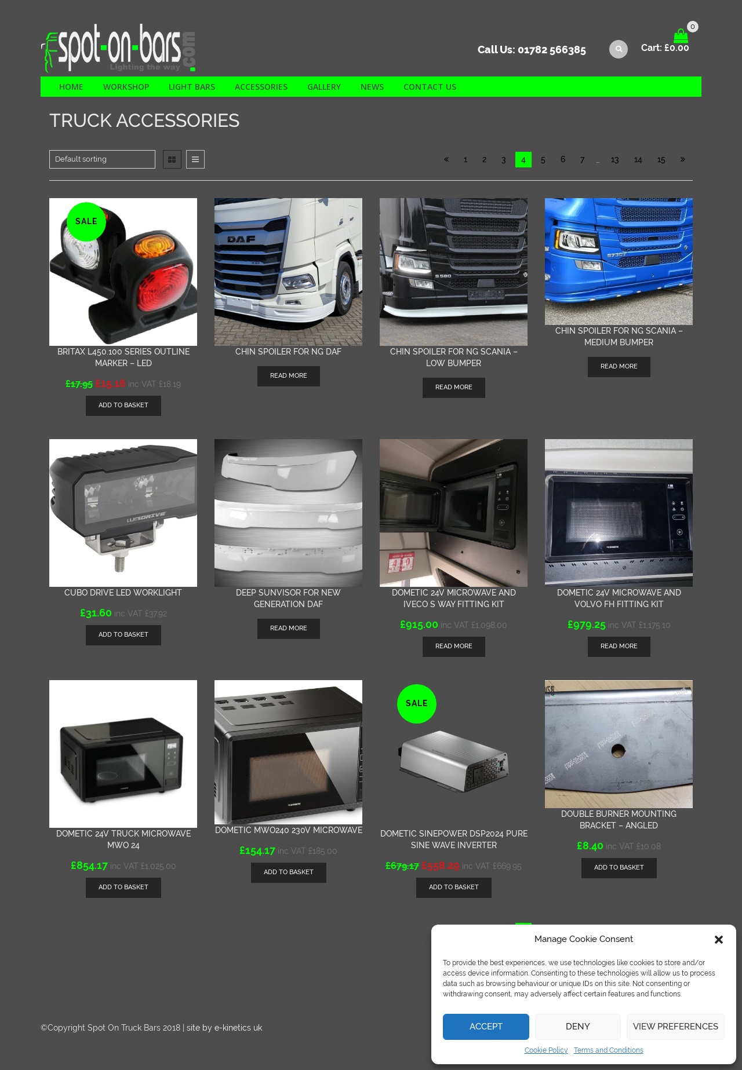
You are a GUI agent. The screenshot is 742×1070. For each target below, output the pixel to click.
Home (71, 86)
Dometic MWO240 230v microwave (288, 830)
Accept (486, 1026)
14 (638, 159)
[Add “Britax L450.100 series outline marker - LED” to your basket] (123, 406)
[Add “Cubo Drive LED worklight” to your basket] (123, 635)
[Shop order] (102, 159)
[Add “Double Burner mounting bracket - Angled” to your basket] (619, 868)
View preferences (675, 1026)
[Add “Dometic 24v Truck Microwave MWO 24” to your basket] (123, 888)
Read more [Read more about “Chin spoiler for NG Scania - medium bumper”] (619, 366)
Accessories (261, 86)
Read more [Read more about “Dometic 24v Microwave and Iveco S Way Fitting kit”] (453, 646)
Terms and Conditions (608, 1050)
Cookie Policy (546, 1050)
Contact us (429, 86)
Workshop (126, 86)
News (372, 86)
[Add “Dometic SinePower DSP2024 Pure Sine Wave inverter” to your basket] (454, 888)
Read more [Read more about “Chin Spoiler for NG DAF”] (288, 375)
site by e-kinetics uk (224, 1027)
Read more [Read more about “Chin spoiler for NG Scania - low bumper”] (453, 387)
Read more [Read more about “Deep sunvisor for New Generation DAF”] (288, 628)
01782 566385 (552, 49)
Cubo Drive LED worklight (123, 592)
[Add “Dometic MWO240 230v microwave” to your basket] (288, 873)
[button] (719, 939)
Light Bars (192, 86)
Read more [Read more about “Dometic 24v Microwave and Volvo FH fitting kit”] (619, 646)
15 (661, 159)
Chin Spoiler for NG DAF (288, 351)
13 (615, 159)
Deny (578, 1026)
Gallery (324, 86)
